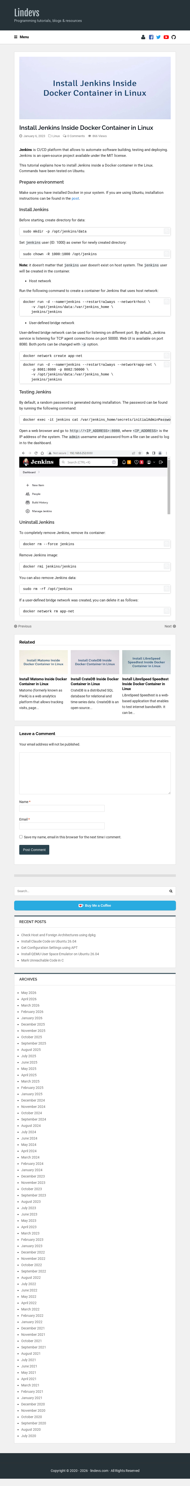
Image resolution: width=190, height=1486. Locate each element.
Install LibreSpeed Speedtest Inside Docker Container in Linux (145, 684)
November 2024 (33, 1114)
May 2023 (28, 1228)
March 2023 (30, 1241)
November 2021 (33, 1342)
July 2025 (28, 1063)
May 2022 (28, 1304)
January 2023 (31, 1253)
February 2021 (32, 1399)
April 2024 (29, 1158)
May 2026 (28, 1000)
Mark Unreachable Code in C (42, 968)
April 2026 (29, 1006)
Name (24, 809)
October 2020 (31, 1424)
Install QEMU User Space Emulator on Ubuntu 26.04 (60, 961)
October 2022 (31, 1272)
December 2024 (33, 1108)
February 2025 (32, 1095)
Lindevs (27, 13)
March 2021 (30, 1392)
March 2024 (30, 1165)
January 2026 (31, 1025)
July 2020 (28, 1443)
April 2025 (29, 1082)
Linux (56, 136)
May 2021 (28, 1380)
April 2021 (29, 1386)
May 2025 (28, 1076)
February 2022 (32, 1323)
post (75, 198)
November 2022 (33, 1266)
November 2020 (33, 1418)
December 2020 (33, 1411)
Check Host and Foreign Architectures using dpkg (58, 942)
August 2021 (31, 1361)
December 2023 (33, 1184)
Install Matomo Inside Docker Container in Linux (43, 681)
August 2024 (31, 1133)
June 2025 (29, 1070)
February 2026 (32, 1019)
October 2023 (31, 1196)
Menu (21, 37)
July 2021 (28, 1367)
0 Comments (76, 136)
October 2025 (31, 1044)
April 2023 (29, 1234)
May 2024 (28, 1152)
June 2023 (29, 1222)
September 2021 (33, 1354)
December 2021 (33, 1335)
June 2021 (29, 1373)
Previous (22, 626)
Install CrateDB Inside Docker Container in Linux (95, 681)
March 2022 (30, 1316)
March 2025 (30, 1089)
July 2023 (28, 1215)
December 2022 (33, 1260)
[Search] (171, 898)
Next (170, 626)
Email (24, 827)
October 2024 (31, 1120)
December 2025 (33, 1032)
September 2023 (33, 1203)
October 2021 (31, 1348)
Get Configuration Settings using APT (49, 955)
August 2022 (31, 1285)
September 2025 (33, 1051)
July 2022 (28, 1291)
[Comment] (94, 777)
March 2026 (30, 1013)
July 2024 (28, 1139)
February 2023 (32, 1247)
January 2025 (31, 1101)
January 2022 (31, 1329)
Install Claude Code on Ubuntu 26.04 (48, 949)
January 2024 (31, 1177)
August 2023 (31, 1209)
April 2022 (29, 1310)
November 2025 (33, 1038)
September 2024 (33, 1127)
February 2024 (32, 1171)
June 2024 (29, 1146)
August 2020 (31, 1437)
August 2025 (31, 1057)
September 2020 (33, 1430)
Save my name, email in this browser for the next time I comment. (72, 844)
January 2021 (31, 1405)
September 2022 (33, 1278)
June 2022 (29, 1297)
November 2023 (33, 1190)
